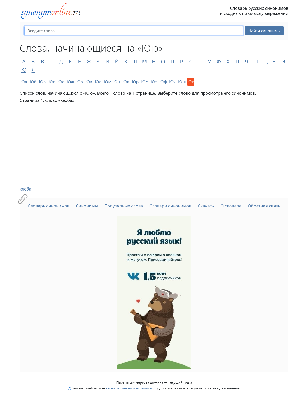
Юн (116, 82)
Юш (181, 82)
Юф (163, 82)
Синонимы (87, 206)
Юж (70, 82)
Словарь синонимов (48, 206)
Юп (125, 82)
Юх (172, 82)
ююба (25, 189)
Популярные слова (123, 206)
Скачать (206, 206)
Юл (98, 82)
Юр (135, 82)
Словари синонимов (170, 206)
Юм (107, 82)
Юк (88, 82)
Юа (23, 82)
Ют (154, 82)
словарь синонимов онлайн (129, 388)
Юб (33, 82)
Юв (42, 82)
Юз (79, 82)
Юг (52, 82)
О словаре (231, 206)
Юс (144, 82)
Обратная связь (264, 206)
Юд (61, 82)
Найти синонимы (264, 30)
